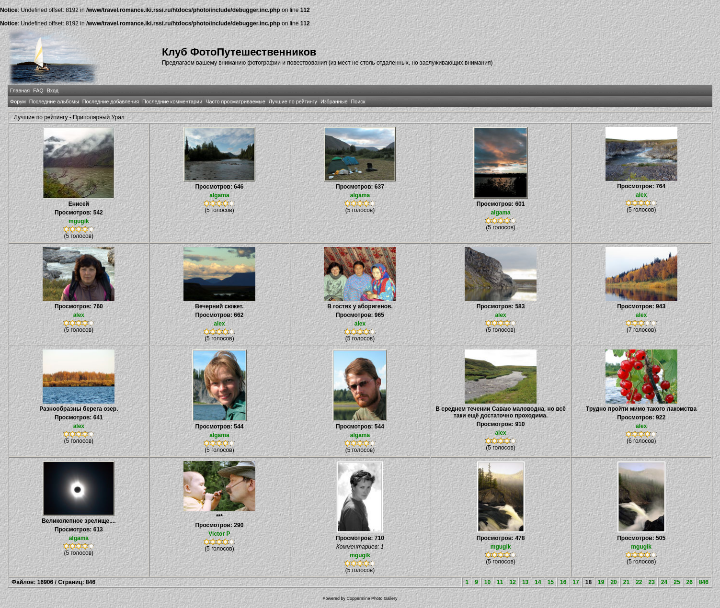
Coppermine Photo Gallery (371, 598)
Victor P (219, 533)
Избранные (333, 101)
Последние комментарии (172, 101)
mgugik (79, 221)
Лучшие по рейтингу (293, 101)
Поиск (358, 101)
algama (219, 195)
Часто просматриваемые (235, 101)
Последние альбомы (54, 101)
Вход (52, 90)
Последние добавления (110, 101)
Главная (20, 90)
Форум (18, 101)
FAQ (38, 90)
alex (641, 194)
